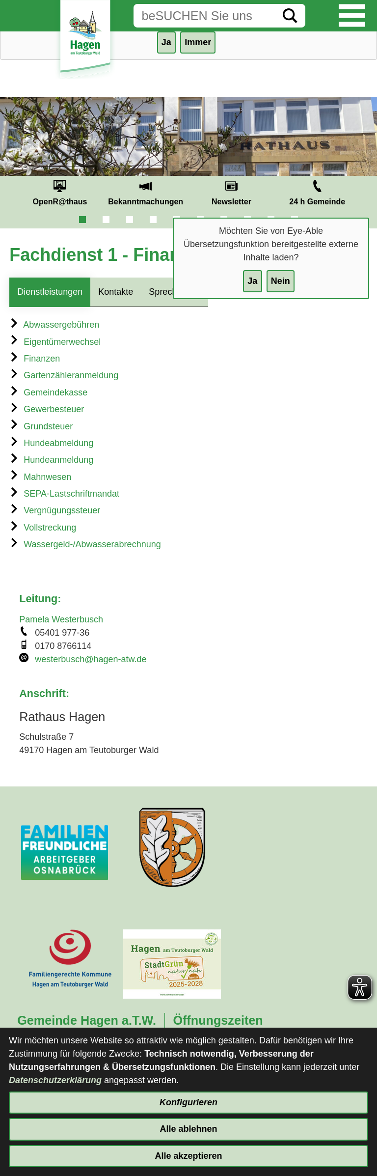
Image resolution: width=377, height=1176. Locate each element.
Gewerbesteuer (46, 409)
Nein (280, 281)
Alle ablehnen (188, 1129)
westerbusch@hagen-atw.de (90, 659)
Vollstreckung (42, 527)
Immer (198, 42)
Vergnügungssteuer (54, 510)
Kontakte (115, 292)
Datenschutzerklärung (55, 1080)
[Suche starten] (290, 16)
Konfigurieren (188, 1102)
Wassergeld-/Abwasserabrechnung (85, 544)
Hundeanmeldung (51, 460)
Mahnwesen (40, 477)
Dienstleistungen (49, 292)
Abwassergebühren (54, 325)
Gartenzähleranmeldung (63, 375)
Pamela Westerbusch (61, 619)
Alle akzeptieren (188, 1156)
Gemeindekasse (48, 392)
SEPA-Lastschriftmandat (64, 494)
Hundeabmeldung (51, 443)
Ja (252, 281)
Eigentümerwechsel (55, 342)
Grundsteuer (41, 426)
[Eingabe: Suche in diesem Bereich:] (204, 16)
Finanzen (34, 359)
